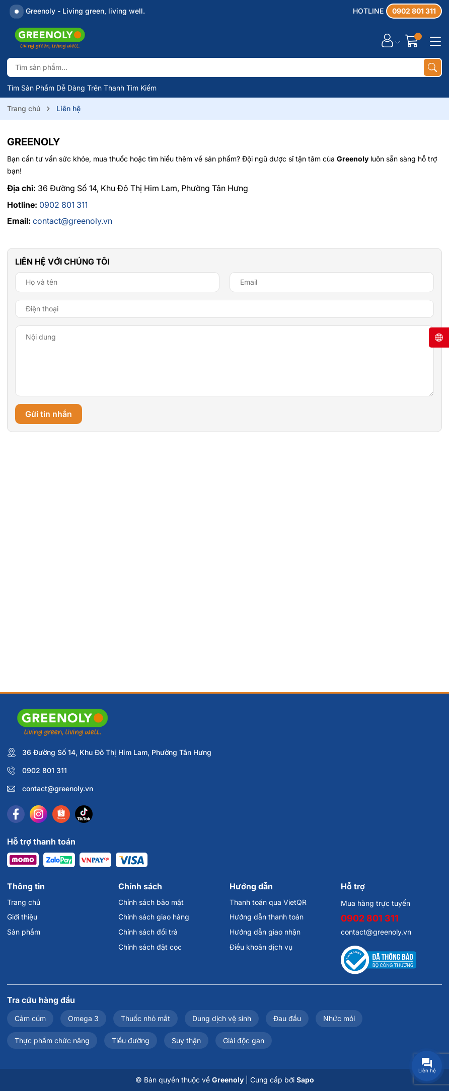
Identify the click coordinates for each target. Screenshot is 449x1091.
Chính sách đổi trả (148, 932)
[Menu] (434, 40)
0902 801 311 (63, 205)
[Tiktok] (84, 814)
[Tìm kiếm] (432, 67)
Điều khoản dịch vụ (261, 947)
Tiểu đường (130, 1040)
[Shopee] (61, 814)
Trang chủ (23, 902)
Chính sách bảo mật (151, 902)
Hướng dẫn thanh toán (267, 916)
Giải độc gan (243, 1040)
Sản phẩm (23, 932)
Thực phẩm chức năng (52, 1040)
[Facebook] (16, 814)
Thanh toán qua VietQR (268, 902)
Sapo (305, 1079)
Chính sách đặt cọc (150, 947)
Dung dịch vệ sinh (221, 1018)
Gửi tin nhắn (48, 414)
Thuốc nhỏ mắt (145, 1018)
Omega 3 (83, 1018)
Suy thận (186, 1040)
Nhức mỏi (339, 1018)
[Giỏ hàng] (413, 40)
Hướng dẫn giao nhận (265, 932)
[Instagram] (38, 814)
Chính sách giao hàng (153, 916)
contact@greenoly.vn (72, 221)
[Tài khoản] (387, 40)
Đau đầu (287, 1018)
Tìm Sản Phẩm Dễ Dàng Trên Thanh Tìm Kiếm (82, 87)
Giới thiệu (22, 916)
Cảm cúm (30, 1018)
